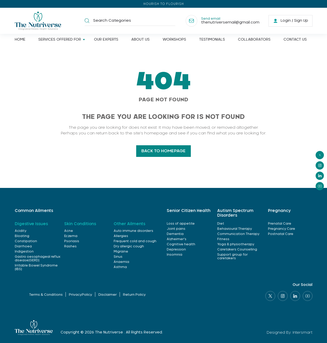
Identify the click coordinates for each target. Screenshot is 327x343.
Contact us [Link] (295, 39)
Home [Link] (20, 39)
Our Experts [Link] (106, 39)
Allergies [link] (121, 236)
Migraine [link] (121, 251)
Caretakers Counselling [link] (237, 249)
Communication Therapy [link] (238, 233)
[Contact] (222, 21)
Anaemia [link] (121, 261)
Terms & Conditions (46, 294)
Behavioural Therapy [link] (234, 228)
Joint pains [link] (176, 228)
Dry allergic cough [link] (129, 246)
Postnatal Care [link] (280, 233)
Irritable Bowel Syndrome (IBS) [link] (36, 267)
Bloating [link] (22, 236)
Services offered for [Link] (59, 39)
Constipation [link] (26, 241)
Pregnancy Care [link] (281, 228)
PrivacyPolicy (80, 294)
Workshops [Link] (174, 39)
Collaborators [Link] (254, 39)
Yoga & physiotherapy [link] (235, 244)
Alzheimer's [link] (176, 239)
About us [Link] (140, 39)
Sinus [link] (118, 256)
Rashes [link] (70, 246)
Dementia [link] (175, 233)
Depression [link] (176, 249)
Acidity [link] (20, 230)
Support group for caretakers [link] (232, 256)
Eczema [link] (70, 236)
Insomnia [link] (174, 254)
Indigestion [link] (24, 251)
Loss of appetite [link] (181, 223)
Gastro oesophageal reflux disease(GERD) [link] (37, 258)
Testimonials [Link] (212, 39)
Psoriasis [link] (71, 241)
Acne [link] (68, 230)
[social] (320, 155)
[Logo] (38, 21)
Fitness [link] (223, 239)
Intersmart (303, 332)
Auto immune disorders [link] (133, 230)
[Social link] (270, 296)
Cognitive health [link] (181, 244)
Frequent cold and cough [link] (135, 241)
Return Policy (134, 294)
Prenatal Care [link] (279, 223)
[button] (87, 20)
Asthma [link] (120, 267)
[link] (290, 21)
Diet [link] (220, 223)
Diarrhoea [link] (23, 246)
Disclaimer (107, 294)
